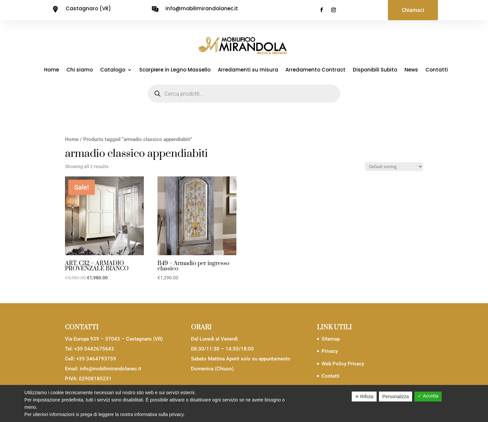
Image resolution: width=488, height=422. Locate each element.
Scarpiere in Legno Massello (175, 70)
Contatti (436, 70)
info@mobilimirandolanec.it (110, 369)
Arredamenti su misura (248, 70)
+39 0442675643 (94, 349)
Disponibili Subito (375, 70)
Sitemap (331, 339)
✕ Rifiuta (364, 396)
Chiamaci (413, 10)
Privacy (330, 351)
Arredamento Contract (315, 70)
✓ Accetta (428, 396)
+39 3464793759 (96, 359)
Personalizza (395, 396)
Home (51, 70)
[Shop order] (394, 166)
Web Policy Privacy (343, 364)
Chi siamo (79, 70)
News (411, 70)
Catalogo (112, 70)
